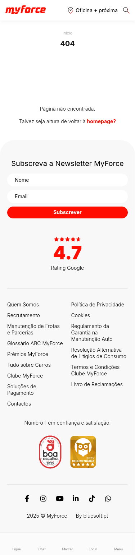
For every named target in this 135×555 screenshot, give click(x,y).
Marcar (67, 544)
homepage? (101, 121)
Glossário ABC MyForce (35, 343)
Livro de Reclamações (97, 384)
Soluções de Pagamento (21, 389)
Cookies (80, 315)
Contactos (19, 404)
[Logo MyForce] (25, 10)
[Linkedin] (75, 498)
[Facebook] (27, 498)
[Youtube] (59, 498)
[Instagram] (43, 498)
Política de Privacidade (97, 304)
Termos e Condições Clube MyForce (95, 370)
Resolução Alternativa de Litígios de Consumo (98, 353)
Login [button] (93, 544)
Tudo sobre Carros (29, 365)
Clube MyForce (25, 376)
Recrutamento (23, 315)
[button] (93, 10)
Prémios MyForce (27, 354)
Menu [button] (118, 544)
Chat (41, 544)
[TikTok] (92, 498)
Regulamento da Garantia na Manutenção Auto (92, 332)
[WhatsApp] (108, 498)
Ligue (16, 544)
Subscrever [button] (67, 212)
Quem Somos (23, 304)
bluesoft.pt (95, 516)
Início (67, 33)
